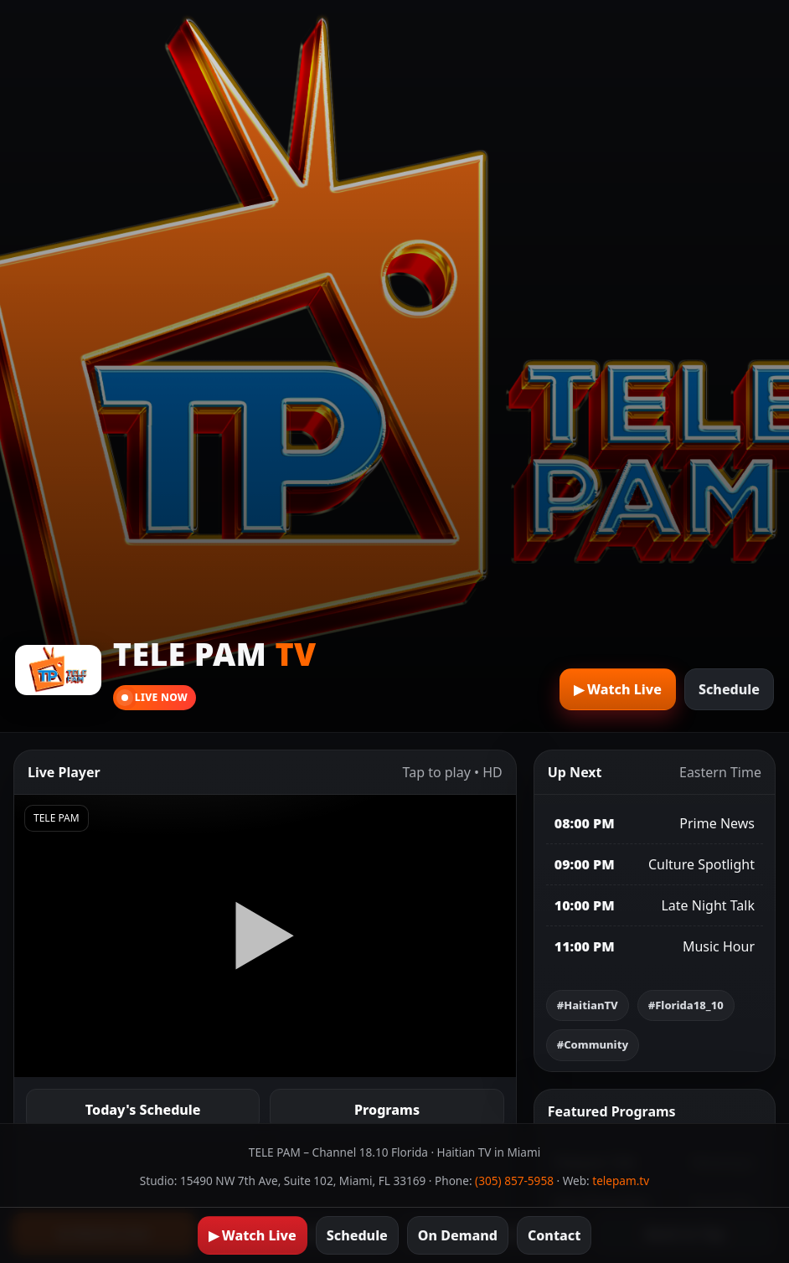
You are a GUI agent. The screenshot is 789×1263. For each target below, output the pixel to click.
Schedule (729, 689)
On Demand (458, 1235)
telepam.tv (620, 1180)
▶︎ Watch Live (618, 689)
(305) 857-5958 (514, 1180)
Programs (387, 1110)
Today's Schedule (143, 1110)
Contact (554, 1235)
